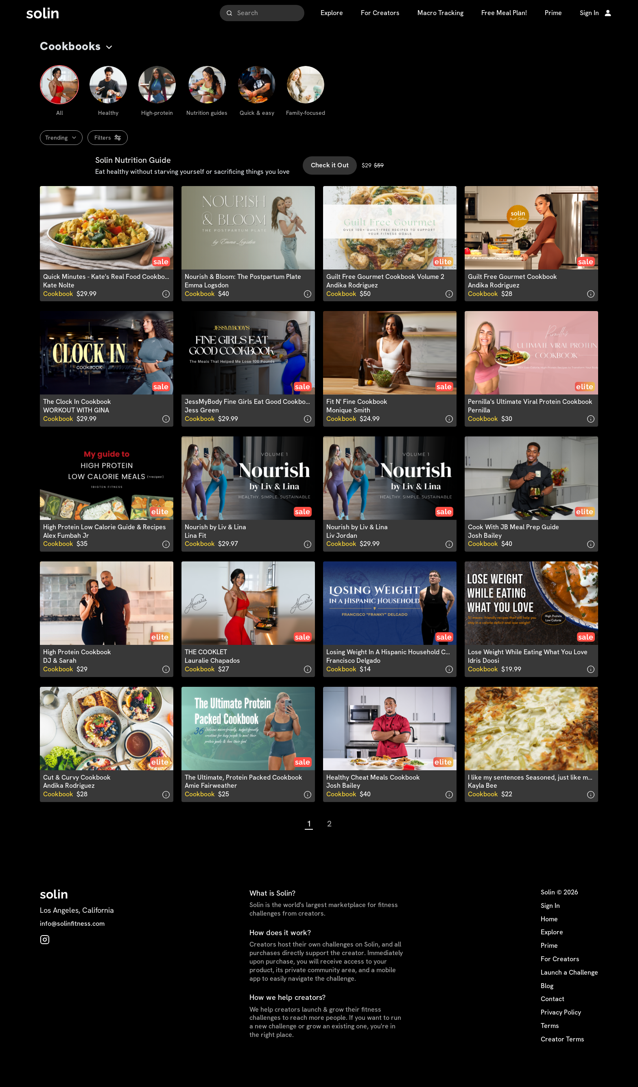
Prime (549, 963)
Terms (550, 1043)
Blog (547, 1003)
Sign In (550, 923)
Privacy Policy (561, 1030)
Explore (552, 950)
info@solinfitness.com (72, 941)
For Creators (560, 976)
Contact (552, 1016)
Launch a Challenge (569, 990)
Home (549, 936)
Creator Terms (562, 1056)
